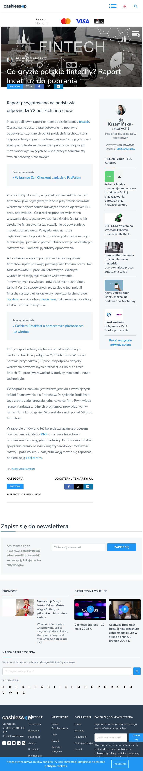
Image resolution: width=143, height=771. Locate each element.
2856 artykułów (126, 149)
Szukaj (55, 741)
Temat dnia (34, 724)
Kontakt (78, 749)
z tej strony (34, 458)
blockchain (48, 299)
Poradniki (33, 749)
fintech (84, 121)
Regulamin (80, 737)
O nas (77, 724)
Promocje (9, 591)
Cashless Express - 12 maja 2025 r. (89, 627)
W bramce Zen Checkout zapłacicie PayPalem (47, 177)
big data (12, 299)
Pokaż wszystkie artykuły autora (120, 342)
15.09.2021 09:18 (24, 61)
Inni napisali (35, 755)
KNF (44, 434)
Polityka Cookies (83, 743)
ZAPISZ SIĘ (121, 547)
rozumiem (120, 764)
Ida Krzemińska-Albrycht (31, 58)
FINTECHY (15, 86)
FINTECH (28, 494)
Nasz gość (34, 737)
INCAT (38, 494)
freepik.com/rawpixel (23, 468)
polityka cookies (56, 766)
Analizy (32, 743)
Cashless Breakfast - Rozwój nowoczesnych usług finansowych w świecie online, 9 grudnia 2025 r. (124, 633)
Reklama (79, 730)
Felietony (33, 730)
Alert (54, 734)
